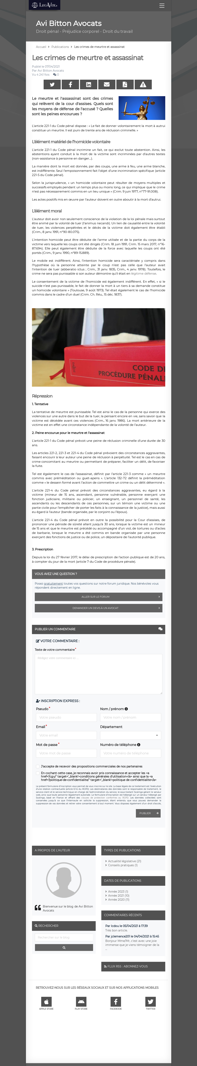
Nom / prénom (114, 709)
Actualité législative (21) (124, 861)
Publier (150, 813)
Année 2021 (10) (118, 895)
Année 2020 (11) (118, 899)
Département (111, 727)
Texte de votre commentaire (55, 650)
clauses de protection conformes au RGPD (104, 797)
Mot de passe (46, 745)
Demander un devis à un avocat (117, 608)
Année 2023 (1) (118, 891)
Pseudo (42, 709)
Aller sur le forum (122, 597)
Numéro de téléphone (120, 745)
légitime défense (143, 273)
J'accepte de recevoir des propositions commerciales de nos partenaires (91, 766)
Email (40, 727)
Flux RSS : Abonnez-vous (128, 966)
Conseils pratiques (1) (123, 865)
